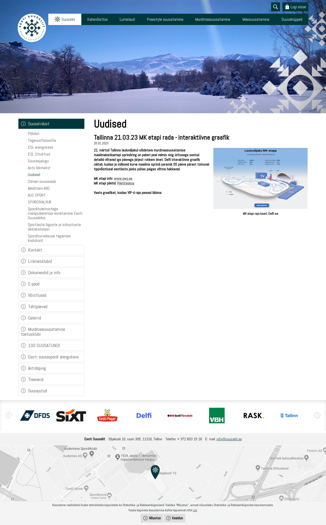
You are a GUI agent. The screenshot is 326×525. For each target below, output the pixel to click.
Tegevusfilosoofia (42, 140)
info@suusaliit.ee (229, 439)
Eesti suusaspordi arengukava (53, 357)
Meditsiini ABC (39, 188)
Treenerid (35, 379)
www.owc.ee (123, 178)
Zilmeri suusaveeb (42, 181)
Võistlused (37, 295)
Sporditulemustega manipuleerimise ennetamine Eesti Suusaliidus (55, 213)
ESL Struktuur (39, 154)
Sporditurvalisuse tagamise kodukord (49, 238)
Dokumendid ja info (44, 272)
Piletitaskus (125, 183)
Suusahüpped (291, 19)
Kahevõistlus (97, 19)
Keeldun (177, 518)
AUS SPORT (37, 195)
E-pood (33, 284)
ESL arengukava (40, 147)
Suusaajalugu (38, 161)
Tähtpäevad (37, 306)
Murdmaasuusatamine (212, 19)
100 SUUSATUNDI (44, 345)
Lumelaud (127, 19)
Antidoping (37, 368)
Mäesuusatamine (255, 19)
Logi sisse (298, 6)
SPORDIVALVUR (39, 202)
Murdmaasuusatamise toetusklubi (43, 331)
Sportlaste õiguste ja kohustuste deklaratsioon (54, 227)
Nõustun (155, 518)
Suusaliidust (39, 124)
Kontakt (35, 250)
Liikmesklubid (40, 261)
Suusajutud (37, 391)
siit (195, 510)
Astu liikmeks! (39, 167)
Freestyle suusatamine (165, 19)
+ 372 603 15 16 (189, 439)
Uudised (34, 174)
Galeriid (34, 318)
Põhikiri (33, 133)
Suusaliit (68, 19)
